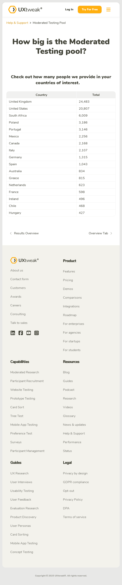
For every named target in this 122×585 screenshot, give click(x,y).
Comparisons (72, 297)
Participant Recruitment (27, 381)
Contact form (19, 279)
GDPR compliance (76, 482)
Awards (15, 296)
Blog (66, 372)
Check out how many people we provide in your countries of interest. (61, 80)
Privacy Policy (73, 499)
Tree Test (16, 416)
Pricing (68, 280)
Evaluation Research (24, 508)
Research (69, 398)
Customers (18, 288)
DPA (66, 508)
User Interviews (21, 482)
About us (16, 270)
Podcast (68, 390)
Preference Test (21, 433)
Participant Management (27, 451)
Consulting (18, 314)
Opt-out (68, 491)
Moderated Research (24, 372)
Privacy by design (75, 473)
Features (69, 271)
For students (72, 350)
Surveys (16, 442)
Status (67, 451)
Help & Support (17, 23)
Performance (72, 442)
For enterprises (73, 324)
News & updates (74, 425)
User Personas (20, 526)
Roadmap (69, 315)
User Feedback (20, 499)
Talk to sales (19, 323)
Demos (68, 289)
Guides (68, 381)
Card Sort (17, 407)
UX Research (19, 473)
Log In (69, 9)
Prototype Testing (22, 398)
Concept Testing (21, 552)
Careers (15, 305)
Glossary (69, 416)
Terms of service (74, 517)
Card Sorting (19, 534)
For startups (71, 341)
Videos (68, 407)
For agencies (72, 332)
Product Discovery (23, 517)
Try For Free (90, 9)
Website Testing (21, 390)
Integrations (71, 306)
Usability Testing (22, 491)
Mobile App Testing (23, 425)
